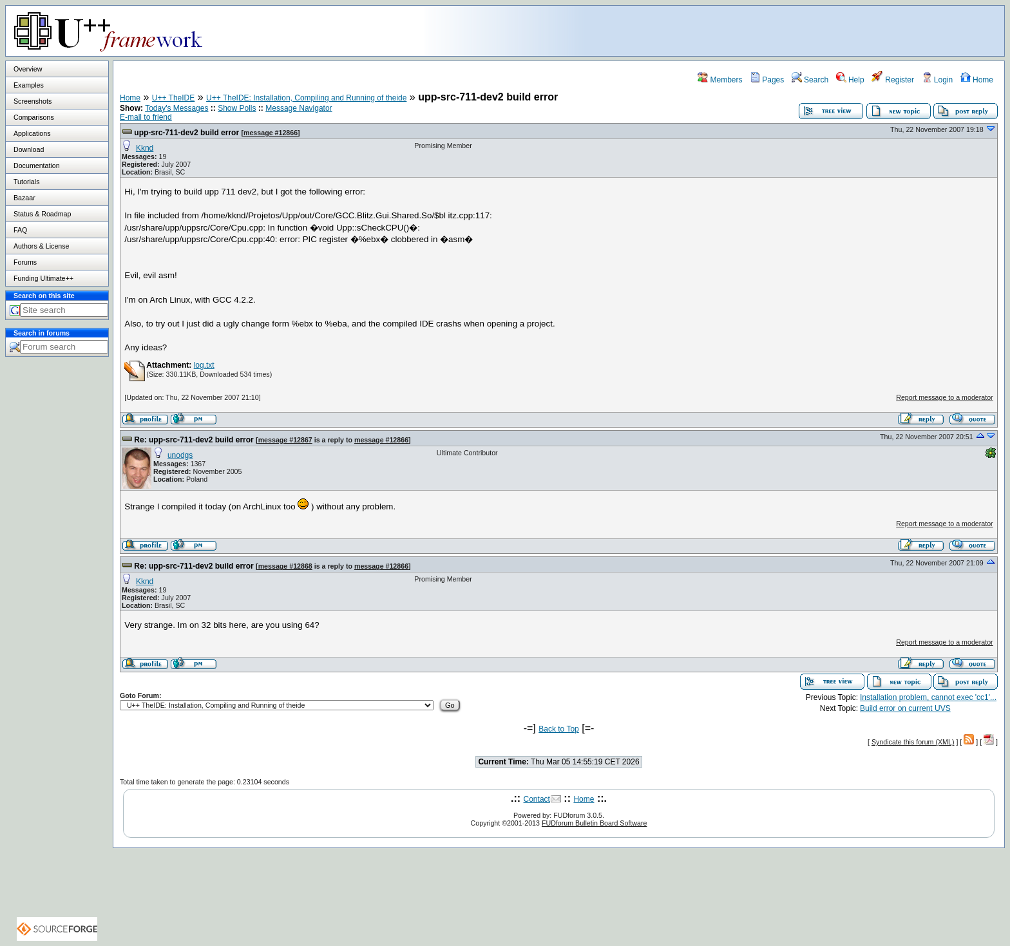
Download (29, 149)
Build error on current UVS (905, 708)
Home (976, 79)
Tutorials (26, 181)
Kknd (144, 148)
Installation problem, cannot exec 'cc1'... (928, 697)
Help (850, 79)
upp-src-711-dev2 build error (186, 132)
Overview (28, 69)
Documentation (37, 165)
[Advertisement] (843, 30)
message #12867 (285, 440)
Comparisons (34, 117)
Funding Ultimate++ (43, 278)
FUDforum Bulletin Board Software (594, 823)
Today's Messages (176, 108)
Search (810, 79)
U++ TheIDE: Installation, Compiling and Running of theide (306, 97)
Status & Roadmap (42, 214)
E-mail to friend (146, 117)
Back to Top (558, 728)
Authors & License (41, 246)
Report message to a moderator (944, 397)
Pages (767, 79)
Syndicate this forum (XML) (913, 742)
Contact (537, 799)
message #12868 (285, 566)
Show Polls (237, 108)
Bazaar (24, 198)
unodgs (180, 455)
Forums (25, 262)
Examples (29, 85)
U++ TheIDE (173, 97)
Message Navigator (298, 108)
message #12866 (270, 133)
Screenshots (33, 101)
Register (893, 79)
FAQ (20, 230)
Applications (32, 133)
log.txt (204, 365)
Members (720, 79)
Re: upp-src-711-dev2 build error (193, 439)
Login (937, 79)
